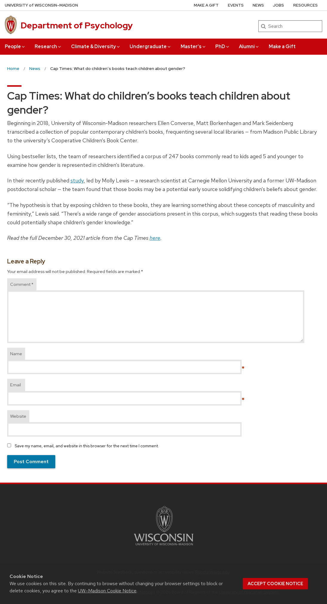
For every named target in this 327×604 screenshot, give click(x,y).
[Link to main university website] (164, 546)
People (15, 46)
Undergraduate (150, 46)
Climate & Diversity (96, 46)
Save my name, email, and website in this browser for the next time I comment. (87, 446)
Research (48, 46)
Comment (21, 284)
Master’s (193, 46)
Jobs (278, 5)
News (258, 5)
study (77, 180)
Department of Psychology (77, 25)
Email (15, 385)
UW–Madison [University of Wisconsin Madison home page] (41, 5)
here (155, 237)
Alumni (249, 46)
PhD (222, 46)
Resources (305, 5)
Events (236, 5)
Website (18, 416)
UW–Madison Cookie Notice (107, 591)
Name (16, 354)
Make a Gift (282, 46)
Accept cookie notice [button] (275, 584)
